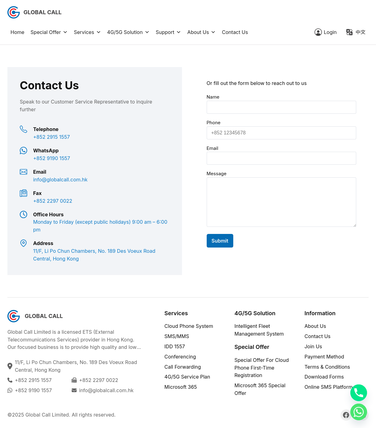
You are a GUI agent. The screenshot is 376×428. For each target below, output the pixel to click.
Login (330, 32)
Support (168, 32)
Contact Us (235, 32)
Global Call (42, 12)
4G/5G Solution (128, 32)
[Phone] (358, 392)
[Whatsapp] (358, 412)
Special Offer (49, 32)
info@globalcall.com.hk (106, 390)
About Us (201, 32)
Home (17, 32)
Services (87, 32)
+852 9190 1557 (33, 390)
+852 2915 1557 (33, 380)
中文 (360, 32)
